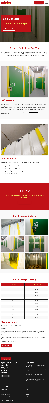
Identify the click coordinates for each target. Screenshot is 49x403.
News (27, 396)
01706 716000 (11, 195)
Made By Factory (9, 400)
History (27, 392)
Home (27, 389)
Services (3, 392)
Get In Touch (39, 2)
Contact (27, 394)
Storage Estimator (33, 112)
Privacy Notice (4, 389)
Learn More (9, 28)
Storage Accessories (8, 177)
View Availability (6, 345)
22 (28, 383)
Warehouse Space (5, 396)
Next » (30, 383)
